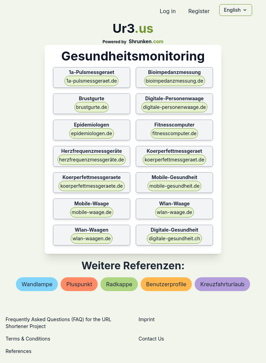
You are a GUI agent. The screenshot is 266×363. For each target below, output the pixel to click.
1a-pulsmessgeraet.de (91, 81)
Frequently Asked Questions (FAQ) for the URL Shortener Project (58, 322)
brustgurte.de (91, 107)
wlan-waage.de (174, 212)
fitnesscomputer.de (174, 133)
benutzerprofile (166, 284)
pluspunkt (79, 284)
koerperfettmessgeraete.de (91, 186)
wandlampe (36, 284)
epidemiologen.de (91, 133)
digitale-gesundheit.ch (174, 238)
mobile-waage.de (92, 212)
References (19, 351)
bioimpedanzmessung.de (174, 81)
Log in (168, 11)
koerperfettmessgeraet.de (174, 159)
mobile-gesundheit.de (174, 186)
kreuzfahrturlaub (222, 284)
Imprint (146, 319)
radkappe (119, 284)
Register (199, 11)
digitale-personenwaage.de (174, 107)
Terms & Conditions (28, 339)
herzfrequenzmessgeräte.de (91, 159)
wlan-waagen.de (91, 238)
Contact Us (151, 339)
